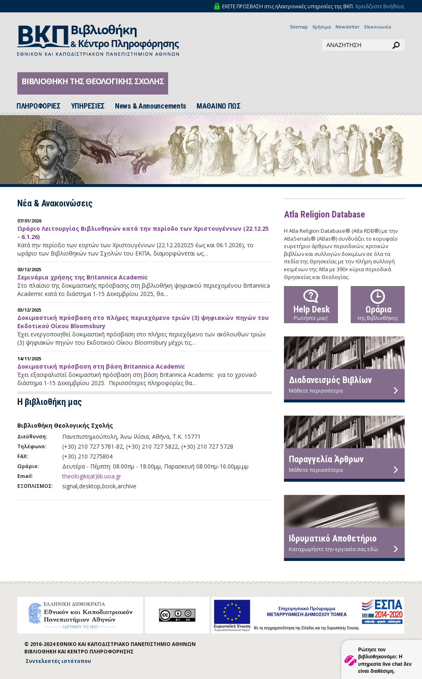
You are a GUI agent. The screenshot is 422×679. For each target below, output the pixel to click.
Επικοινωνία (377, 27)
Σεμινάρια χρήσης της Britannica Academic (82, 277)
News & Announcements (150, 106)
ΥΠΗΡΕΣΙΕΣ (88, 106)
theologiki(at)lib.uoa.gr (91, 476)
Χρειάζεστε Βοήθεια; (380, 6)
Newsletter (347, 27)
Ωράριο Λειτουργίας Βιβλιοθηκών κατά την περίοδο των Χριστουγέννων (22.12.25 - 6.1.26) (143, 233)
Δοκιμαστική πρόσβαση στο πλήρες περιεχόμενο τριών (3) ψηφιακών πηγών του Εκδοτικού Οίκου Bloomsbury (143, 322)
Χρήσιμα (321, 27)
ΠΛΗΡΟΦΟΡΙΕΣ (38, 106)
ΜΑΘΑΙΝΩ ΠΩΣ (219, 106)
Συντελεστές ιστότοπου (58, 661)
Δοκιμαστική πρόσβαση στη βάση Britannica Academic (101, 366)
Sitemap (299, 27)
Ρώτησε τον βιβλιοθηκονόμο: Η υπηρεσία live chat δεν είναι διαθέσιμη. (385, 660)
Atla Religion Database (324, 214)
